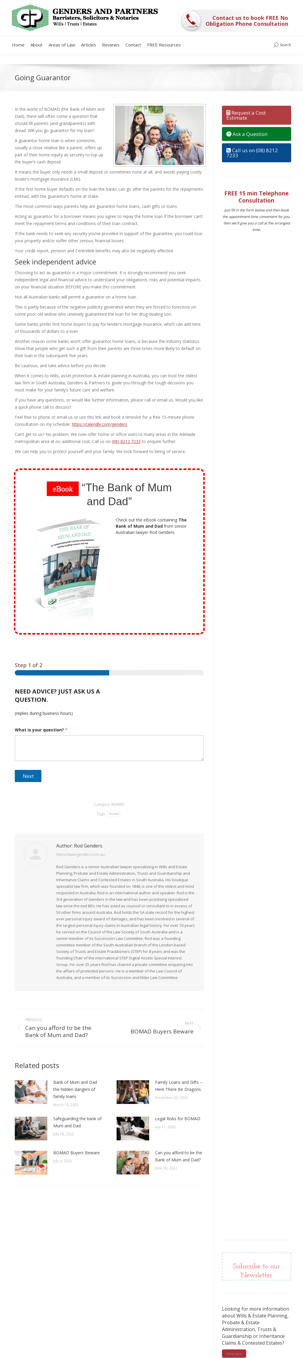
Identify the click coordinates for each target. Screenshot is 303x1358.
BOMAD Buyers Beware (76, 1152)
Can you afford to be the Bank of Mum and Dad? (178, 1156)
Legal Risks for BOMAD (177, 1118)
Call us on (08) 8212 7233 (252, 153)
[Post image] (31, 1092)
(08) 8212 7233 (126, 441)
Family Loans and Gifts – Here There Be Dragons (178, 1085)
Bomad (114, 814)
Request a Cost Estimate (246, 115)
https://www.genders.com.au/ (80, 854)
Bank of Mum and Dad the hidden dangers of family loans (75, 1089)
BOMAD (118, 804)
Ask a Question (246, 134)
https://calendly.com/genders (99, 424)
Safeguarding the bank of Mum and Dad (77, 1122)
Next (28, 776)
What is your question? (41, 729)
